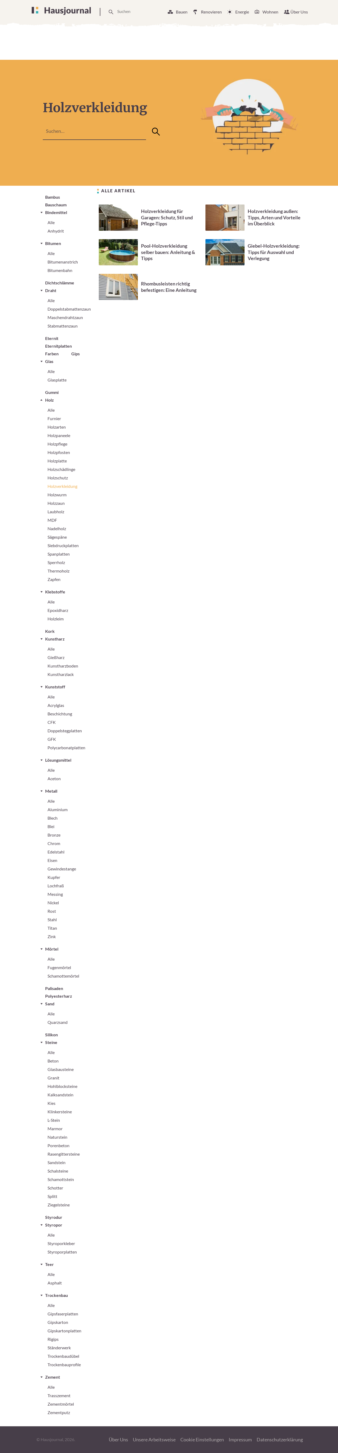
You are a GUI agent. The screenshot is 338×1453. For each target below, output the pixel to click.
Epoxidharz (58, 610)
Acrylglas (56, 705)
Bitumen (53, 243)
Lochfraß (56, 885)
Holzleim (56, 618)
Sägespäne (57, 536)
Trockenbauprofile (64, 1364)
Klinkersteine (60, 1111)
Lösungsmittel (58, 759)
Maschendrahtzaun (65, 317)
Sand (49, 1003)
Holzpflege (57, 443)
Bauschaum (56, 204)
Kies (51, 1103)
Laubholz (56, 511)
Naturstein (57, 1136)
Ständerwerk (59, 1347)
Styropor (53, 1224)
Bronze (54, 834)
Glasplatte (57, 379)
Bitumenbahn (60, 270)
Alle (51, 222)
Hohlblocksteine (62, 1086)
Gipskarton (58, 1322)
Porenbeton (58, 1145)
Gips (75, 353)
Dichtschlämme (59, 282)
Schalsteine (58, 1170)
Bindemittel (56, 212)
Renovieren (211, 11)
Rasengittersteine (64, 1153)
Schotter (55, 1187)
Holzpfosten (59, 452)
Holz (49, 399)
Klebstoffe (55, 591)
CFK (52, 722)
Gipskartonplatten (64, 1330)
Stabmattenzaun (63, 325)
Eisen (52, 860)
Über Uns (299, 11)
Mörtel (51, 948)
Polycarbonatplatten (66, 747)
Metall (51, 790)
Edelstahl (56, 851)
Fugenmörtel (59, 967)
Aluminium (58, 809)
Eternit (51, 338)
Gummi (52, 392)
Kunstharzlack (61, 674)
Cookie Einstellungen (202, 1439)
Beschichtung (60, 713)
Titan (52, 927)
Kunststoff (55, 686)
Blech (53, 817)
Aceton (54, 778)
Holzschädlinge (61, 469)
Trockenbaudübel (63, 1356)
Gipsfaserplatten (63, 1313)
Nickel (53, 902)
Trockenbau (56, 1295)
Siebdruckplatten (63, 545)
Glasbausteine (61, 1069)
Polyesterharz (58, 995)
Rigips (53, 1339)
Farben (52, 353)
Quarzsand (58, 1022)
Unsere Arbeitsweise (154, 1439)
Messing (55, 894)
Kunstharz (55, 638)
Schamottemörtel (63, 975)
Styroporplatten (62, 1251)
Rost (52, 911)
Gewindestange (62, 868)
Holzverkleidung (62, 486)
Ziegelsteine (59, 1204)
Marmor (55, 1128)
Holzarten (57, 426)
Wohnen (270, 11)
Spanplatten (59, 553)
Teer (49, 1264)
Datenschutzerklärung (280, 1439)
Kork (50, 631)
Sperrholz (56, 562)
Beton (53, 1060)
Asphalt (55, 1282)
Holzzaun (56, 503)
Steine (51, 1042)
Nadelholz (57, 528)
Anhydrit (56, 230)
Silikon (51, 1034)
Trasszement (59, 1395)
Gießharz (56, 657)
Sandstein (56, 1162)
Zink (52, 936)
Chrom (54, 843)
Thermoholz (58, 570)
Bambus (52, 196)
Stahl (52, 919)
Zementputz (59, 1412)
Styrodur (53, 1217)
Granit (53, 1077)
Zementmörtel (61, 1403)
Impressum (240, 1439)
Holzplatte (57, 460)
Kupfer (54, 877)
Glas (49, 361)
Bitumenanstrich (63, 261)
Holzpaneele (59, 435)
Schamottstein (61, 1179)
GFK (52, 739)
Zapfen (54, 579)
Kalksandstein (60, 1094)
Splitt (52, 1196)
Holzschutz (58, 477)
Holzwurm (57, 494)
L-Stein (54, 1120)
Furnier (54, 418)
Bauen (181, 11)
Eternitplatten (58, 345)
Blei (51, 826)
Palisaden (54, 988)
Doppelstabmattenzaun (69, 308)
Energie (242, 11)
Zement (52, 1376)
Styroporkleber (61, 1243)
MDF (52, 520)
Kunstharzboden (63, 665)
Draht (50, 290)
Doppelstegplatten (65, 730)
